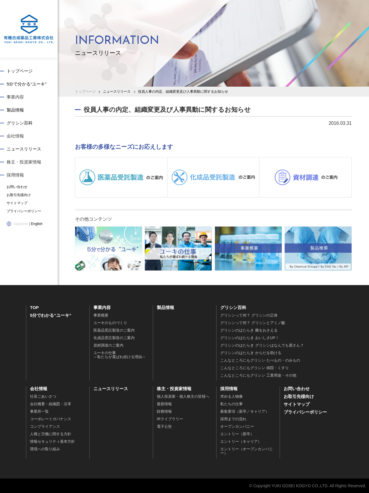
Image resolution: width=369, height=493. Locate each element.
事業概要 (100, 315)
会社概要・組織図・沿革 (50, 404)
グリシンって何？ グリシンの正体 (249, 315)
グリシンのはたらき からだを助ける (250, 353)
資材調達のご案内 (108, 345)
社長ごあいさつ (43, 396)
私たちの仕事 (231, 404)
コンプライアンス (45, 426)
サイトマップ (17, 203)
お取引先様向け (19, 195)
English (36, 224)
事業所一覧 (39, 411)
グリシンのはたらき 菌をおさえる (249, 330)
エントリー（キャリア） (240, 441)
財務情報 (164, 411)
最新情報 (164, 404)
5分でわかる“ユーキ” (50, 315)
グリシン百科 (20, 122)
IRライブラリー (170, 419)
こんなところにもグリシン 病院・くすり (254, 368)
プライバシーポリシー (24, 211)
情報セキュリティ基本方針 (52, 441)
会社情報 (15, 135)
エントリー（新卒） (237, 434)
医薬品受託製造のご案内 (114, 330)
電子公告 (164, 426)
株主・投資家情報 (24, 161)
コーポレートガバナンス (50, 419)
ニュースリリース (24, 148)
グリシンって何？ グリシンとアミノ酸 (252, 323)
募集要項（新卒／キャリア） (244, 411)
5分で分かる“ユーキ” (26, 83)
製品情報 (15, 109)
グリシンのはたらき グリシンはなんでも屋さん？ (262, 345)
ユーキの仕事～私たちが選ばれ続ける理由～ (119, 355)
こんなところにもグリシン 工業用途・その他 (258, 375)
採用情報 (15, 174)
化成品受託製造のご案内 (114, 338)
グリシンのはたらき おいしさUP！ (249, 338)
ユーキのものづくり (110, 323)
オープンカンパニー (237, 426)
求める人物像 (231, 396)
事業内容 (15, 96)
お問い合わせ (17, 187)
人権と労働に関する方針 (50, 434)
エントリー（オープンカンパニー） (246, 451)
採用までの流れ (233, 419)
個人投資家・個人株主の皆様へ (183, 396)
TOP (34, 307)
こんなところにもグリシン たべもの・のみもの (260, 360)
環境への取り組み (45, 449)
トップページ (20, 70)
